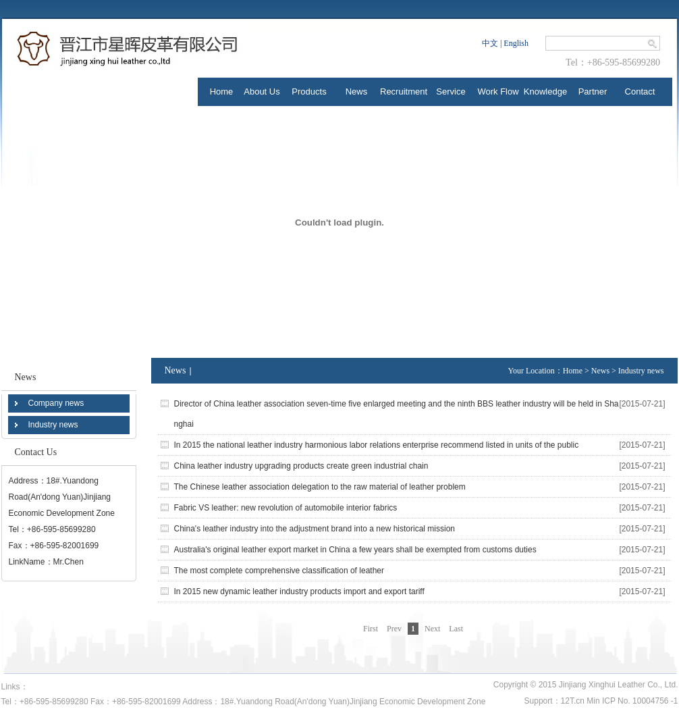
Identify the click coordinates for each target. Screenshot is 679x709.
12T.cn (573, 701)
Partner (592, 91)
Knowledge (545, 91)
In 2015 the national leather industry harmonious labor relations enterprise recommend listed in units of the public (376, 445)
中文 (490, 43)
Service (450, 91)
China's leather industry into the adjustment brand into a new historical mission (315, 528)
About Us (261, 91)
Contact (640, 91)
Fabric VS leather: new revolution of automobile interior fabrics (286, 508)
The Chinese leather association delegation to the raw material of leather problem (320, 487)
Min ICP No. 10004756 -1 (632, 701)
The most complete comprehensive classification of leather (279, 570)
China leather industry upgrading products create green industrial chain (301, 466)
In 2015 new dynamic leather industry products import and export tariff (299, 591)
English (516, 43)
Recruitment (403, 91)
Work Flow (497, 91)
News (357, 91)
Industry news (53, 424)
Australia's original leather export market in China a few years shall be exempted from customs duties (355, 549)
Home (222, 91)
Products (309, 91)
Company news (56, 403)
